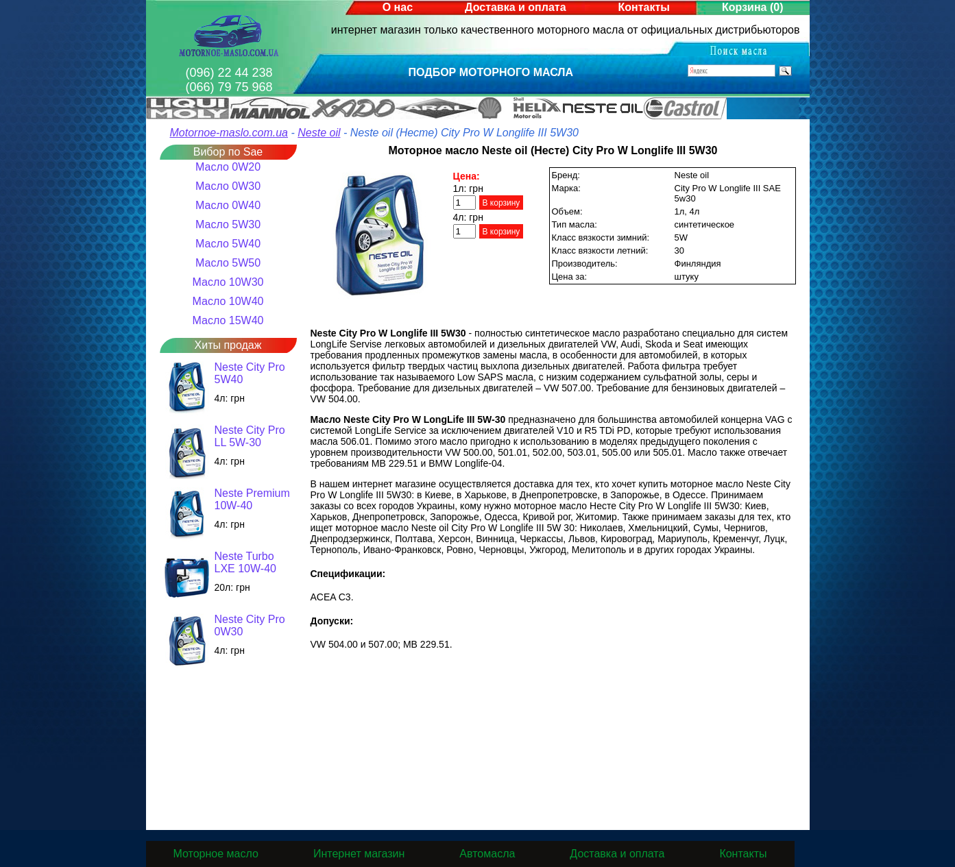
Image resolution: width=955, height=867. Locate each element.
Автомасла (487, 853)
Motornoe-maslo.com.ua (229, 132)
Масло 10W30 (228, 282)
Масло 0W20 (228, 167)
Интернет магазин (358, 853)
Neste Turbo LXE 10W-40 (245, 562)
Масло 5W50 (228, 263)
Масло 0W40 (228, 205)
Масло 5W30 (228, 224)
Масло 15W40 (228, 320)
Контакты (644, 7)
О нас (398, 7)
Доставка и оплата (515, 7)
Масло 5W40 (228, 243)
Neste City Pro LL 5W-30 (250, 436)
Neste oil (319, 132)
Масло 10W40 (228, 301)
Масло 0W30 (228, 186)
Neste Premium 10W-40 (252, 499)
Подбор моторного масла (491, 72)
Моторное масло (215, 853)
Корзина (752, 7)
